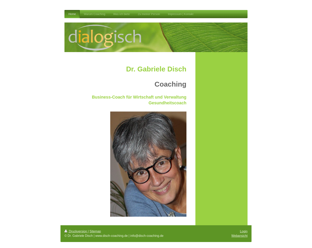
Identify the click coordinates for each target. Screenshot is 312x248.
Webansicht (239, 235)
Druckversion (76, 231)
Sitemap (95, 231)
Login (244, 231)
